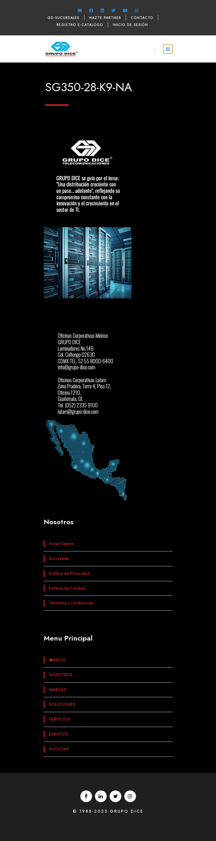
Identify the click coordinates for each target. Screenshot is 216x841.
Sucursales (59, 558)
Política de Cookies (67, 588)
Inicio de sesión (130, 24)
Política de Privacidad (69, 573)
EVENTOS (58, 734)
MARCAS (57, 690)
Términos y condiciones (71, 603)
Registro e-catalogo (80, 24)
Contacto (142, 17)
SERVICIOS (59, 719)
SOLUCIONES (62, 704)
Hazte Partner (105, 17)
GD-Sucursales (63, 17)
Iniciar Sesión (61, 543)
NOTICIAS (59, 749)
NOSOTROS (60, 675)
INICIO (57, 660)
